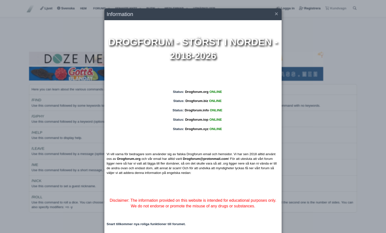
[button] (276, 14)
